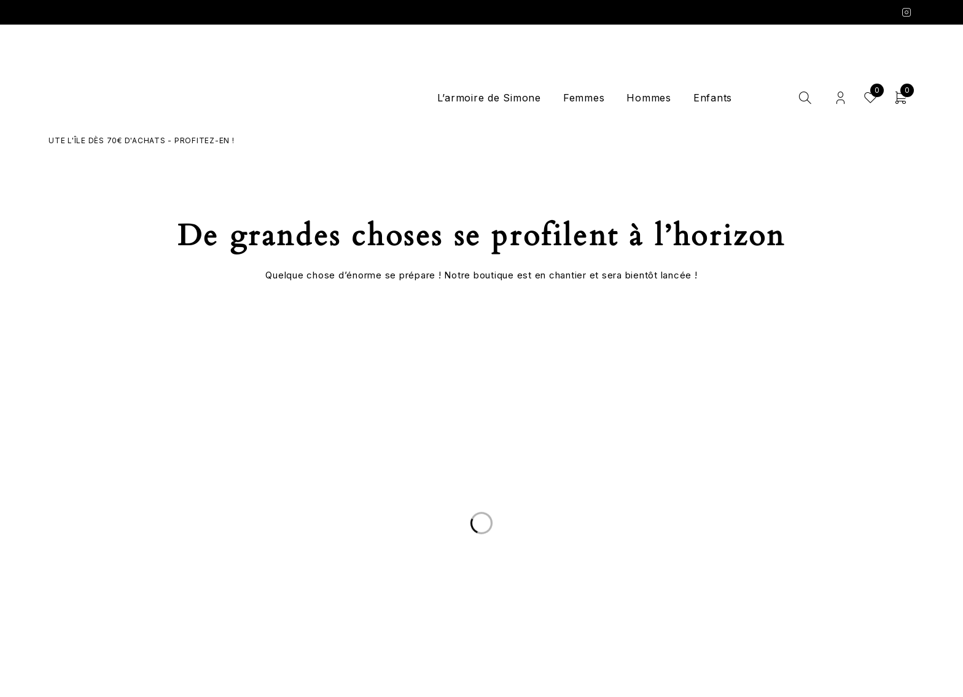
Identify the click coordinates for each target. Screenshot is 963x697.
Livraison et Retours (211, 555)
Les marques (481, 599)
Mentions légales (752, 585)
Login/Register (840, 98)
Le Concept (481, 555)
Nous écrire (210, 570)
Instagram (907, 12)
